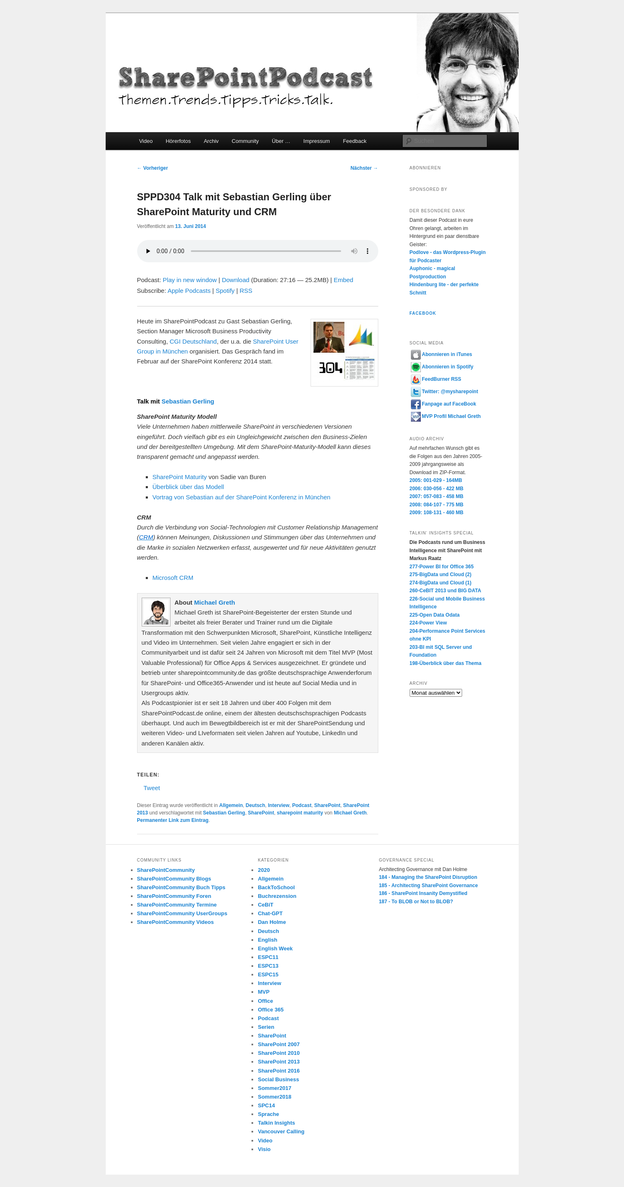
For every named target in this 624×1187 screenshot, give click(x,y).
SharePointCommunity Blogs (174, 879)
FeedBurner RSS (436, 379)
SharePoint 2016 (278, 1071)
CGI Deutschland (192, 341)
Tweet (152, 787)
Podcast (301, 805)
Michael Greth (214, 602)
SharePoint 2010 (278, 1053)
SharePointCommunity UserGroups (182, 913)
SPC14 (266, 1105)
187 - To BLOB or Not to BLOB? (416, 901)
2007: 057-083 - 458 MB (437, 496)
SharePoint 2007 (278, 1044)
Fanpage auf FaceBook (443, 404)
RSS (246, 290)
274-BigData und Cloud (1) (441, 583)
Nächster (364, 168)
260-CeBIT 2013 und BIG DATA (446, 591)
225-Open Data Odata (435, 615)
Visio (264, 1149)
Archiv (211, 141)
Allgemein (231, 805)
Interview (278, 805)
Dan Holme (272, 922)
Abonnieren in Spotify (442, 367)
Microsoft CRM (172, 577)
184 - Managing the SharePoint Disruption (428, 877)
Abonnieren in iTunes (441, 354)
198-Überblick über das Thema (446, 663)
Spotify (225, 290)
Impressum (317, 141)
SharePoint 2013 (278, 1062)
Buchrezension (277, 896)
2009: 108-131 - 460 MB (437, 512)
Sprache (268, 1114)
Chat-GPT (270, 913)
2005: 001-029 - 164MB (436, 480)
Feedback (354, 141)
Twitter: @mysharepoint (444, 391)
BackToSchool (276, 887)
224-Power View (428, 623)
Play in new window (190, 279)
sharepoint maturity (300, 813)
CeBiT (265, 905)
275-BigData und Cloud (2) (441, 574)
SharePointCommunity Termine (177, 905)
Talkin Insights (276, 1123)
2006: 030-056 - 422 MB (437, 488)
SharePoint (327, 805)
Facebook (423, 313)
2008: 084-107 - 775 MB (437, 505)
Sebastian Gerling (187, 401)
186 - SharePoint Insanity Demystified (423, 893)
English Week (275, 948)
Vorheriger (152, 168)
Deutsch (255, 805)
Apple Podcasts (189, 290)
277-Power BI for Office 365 (442, 567)
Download (235, 279)
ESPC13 (268, 966)
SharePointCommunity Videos (175, 922)
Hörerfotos (178, 141)
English (267, 940)
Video (146, 141)
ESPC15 (268, 974)
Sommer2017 (274, 1088)
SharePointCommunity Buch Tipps (181, 887)
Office (265, 1001)
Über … (281, 141)
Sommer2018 (274, 1097)
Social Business (278, 1079)
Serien (266, 1027)
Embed (344, 279)
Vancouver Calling (281, 1131)
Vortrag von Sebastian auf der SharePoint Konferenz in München (241, 497)
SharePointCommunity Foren (174, 896)
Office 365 (270, 1010)
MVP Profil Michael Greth (446, 416)
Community (245, 141)
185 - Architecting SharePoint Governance (428, 885)
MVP (263, 992)
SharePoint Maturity (180, 476)
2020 (264, 870)
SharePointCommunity (166, 870)
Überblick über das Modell (188, 486)
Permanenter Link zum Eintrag (173, 820)
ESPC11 (268, 957)
